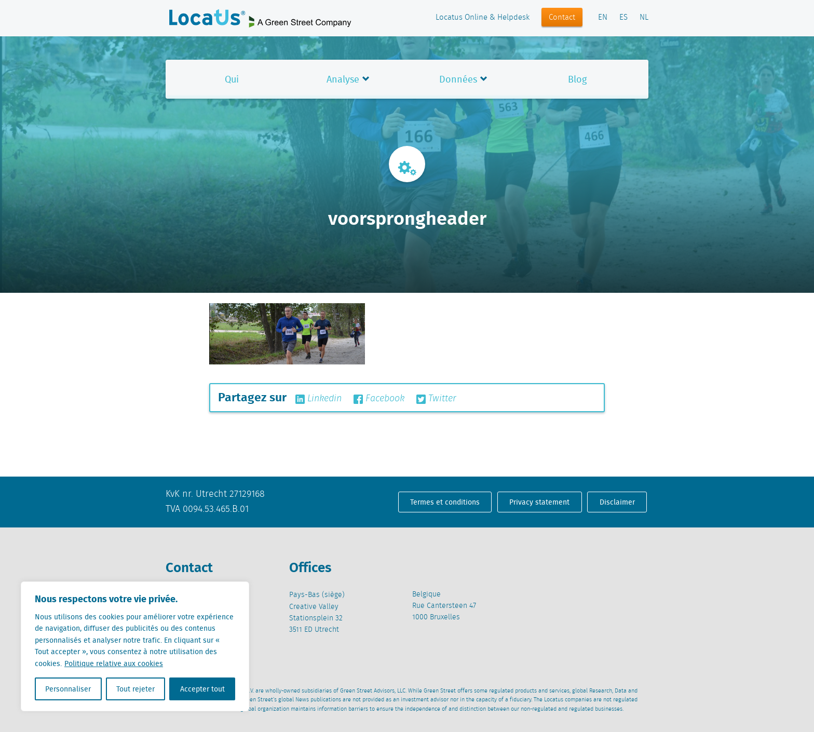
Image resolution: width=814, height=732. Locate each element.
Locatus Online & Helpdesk (483, 17)
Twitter (436, 398)
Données (458, 79)
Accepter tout (202, 689)
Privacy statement (539, 502)
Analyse (343, 79)
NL (644, 17)
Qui (232, 79)
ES (623, 17)
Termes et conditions (445, 502)
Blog (577, 79)
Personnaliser (68, 689)
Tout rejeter (135, 689)
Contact (562, 17)
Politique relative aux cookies (113, 663)
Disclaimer (617, 502)
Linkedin (318, 398)
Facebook (379, 398)
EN (602, 17)
